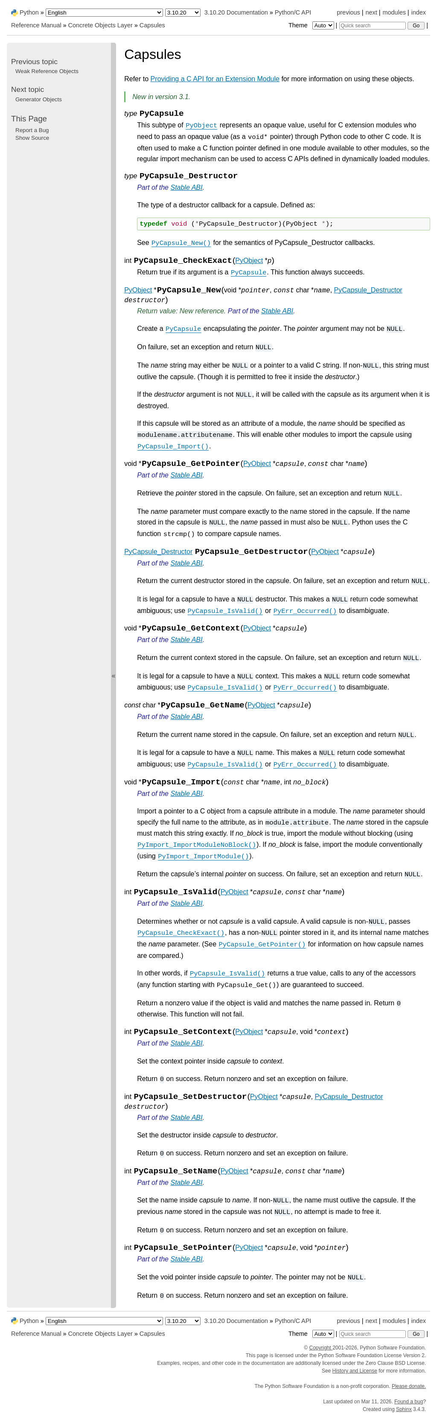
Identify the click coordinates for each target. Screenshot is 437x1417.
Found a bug (408, 1402)
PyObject (249, 260)
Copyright (320, 1348)
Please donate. (409, 1386)
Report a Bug (32, 130)
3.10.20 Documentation (236, 12)
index (418, 12)
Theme (311, 25)
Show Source (32, 138)
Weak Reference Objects (47, 71)
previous (348, 12)
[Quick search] (372, 25)
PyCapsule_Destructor (368, 290)
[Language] (104, 13)
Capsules (152, 25)
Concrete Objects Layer (100, 25)
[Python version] (183, 13)
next (371, 12)
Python (29, 12)
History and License (354, 1371)
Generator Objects (38, 99)
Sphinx (404, 1409)
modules (393, 12)
